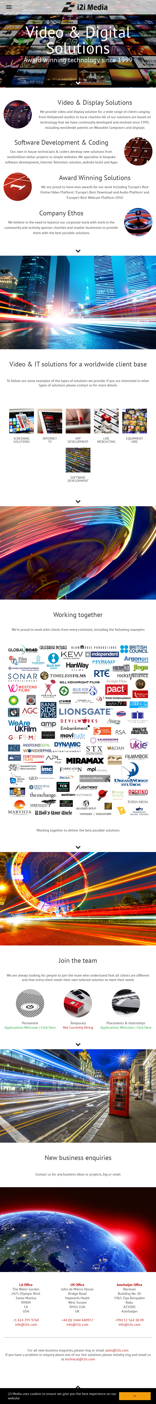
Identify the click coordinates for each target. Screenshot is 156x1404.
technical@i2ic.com (80, 1359)
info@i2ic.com (26, 1324)
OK (135, 1396)
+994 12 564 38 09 (129, 1320)
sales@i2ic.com (116, 1350)
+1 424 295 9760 (26, 1320)
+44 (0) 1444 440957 (77, 1320)
